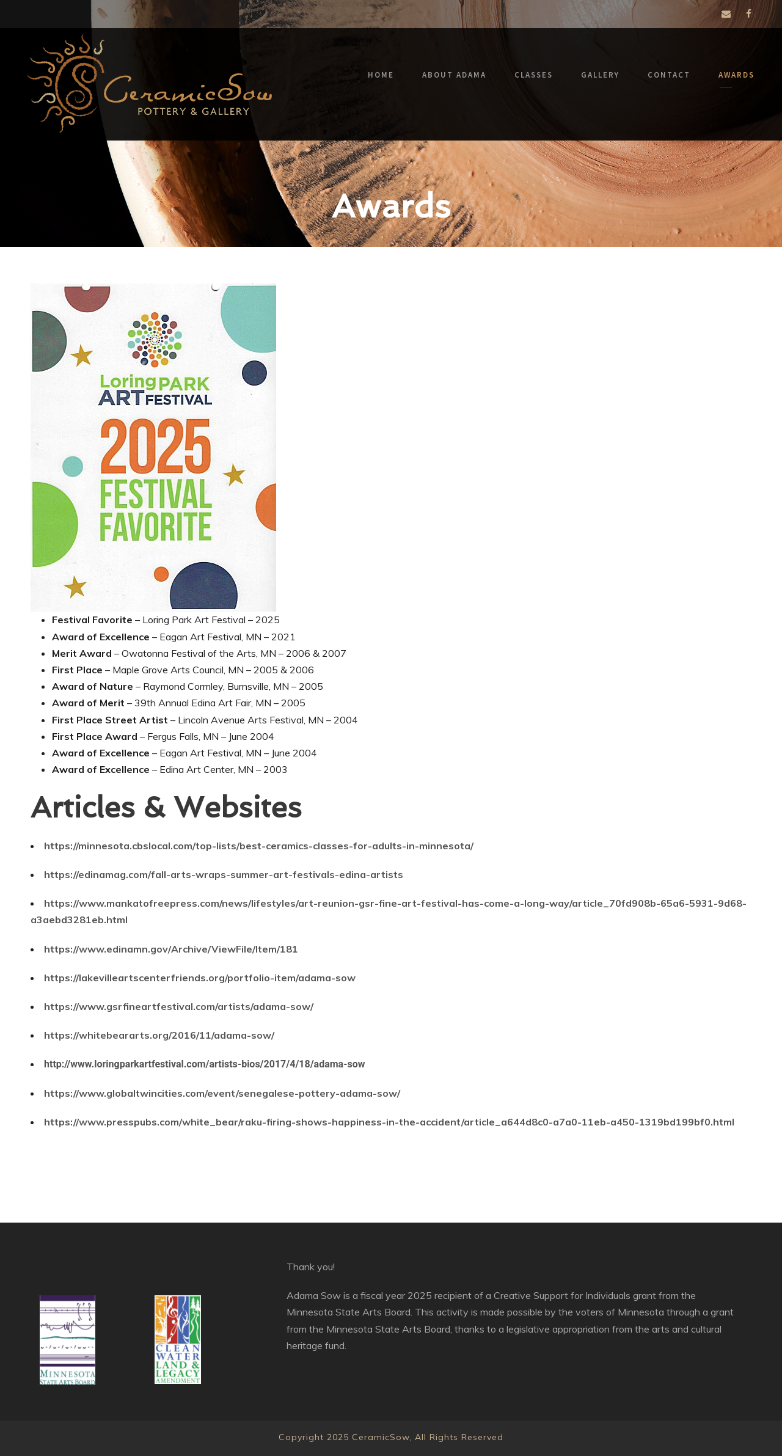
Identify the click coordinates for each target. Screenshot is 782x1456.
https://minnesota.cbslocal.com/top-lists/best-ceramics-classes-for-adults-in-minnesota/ (258, 846)
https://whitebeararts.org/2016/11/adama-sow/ (159, 1035)
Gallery (600, 75)
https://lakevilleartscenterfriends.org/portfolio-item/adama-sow (200, 977)
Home (381, 75)
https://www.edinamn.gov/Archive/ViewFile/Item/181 (171, 949)
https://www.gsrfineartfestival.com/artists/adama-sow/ (178, 1006)
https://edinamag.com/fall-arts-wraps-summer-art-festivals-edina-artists (223, 874)
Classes (533, 75)
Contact (669, 75)
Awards (736, 75)
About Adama (454, 75)
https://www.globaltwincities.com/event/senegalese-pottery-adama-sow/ (222, 1093)
